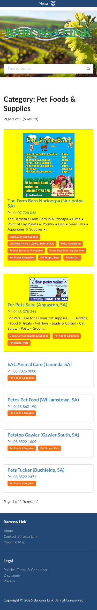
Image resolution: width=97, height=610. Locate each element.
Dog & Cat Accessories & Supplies (29, 336)
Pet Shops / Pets (49, 257)
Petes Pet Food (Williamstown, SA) (43, 400)
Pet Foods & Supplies (22, 257)
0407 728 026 (24, 213)
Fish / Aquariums (71, 243)
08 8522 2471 (24, 477)
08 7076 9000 (24, 371)
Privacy (9, 581)
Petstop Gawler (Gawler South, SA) (43, 435)
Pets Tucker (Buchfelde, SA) (36, 470)
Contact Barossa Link (20, 536)
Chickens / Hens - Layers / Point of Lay (32, 243)
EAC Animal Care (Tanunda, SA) (40, 364)
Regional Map (14, 542)
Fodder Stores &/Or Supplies (26, 250)
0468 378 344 (24, 312)
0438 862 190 (24, 407)
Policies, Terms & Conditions (26, 570)
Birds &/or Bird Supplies (24, 237)
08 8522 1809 (24, 442)
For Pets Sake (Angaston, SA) (37, 305)
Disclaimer (12, 575)
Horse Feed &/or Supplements (66, 250)
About (8, 531)
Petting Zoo (72, 257)
